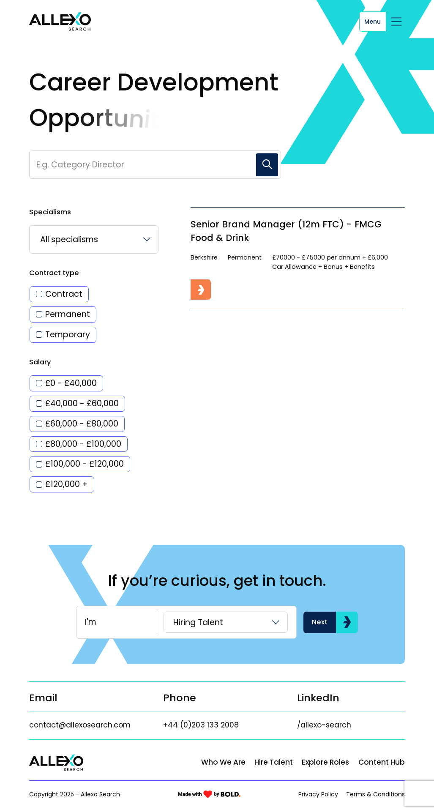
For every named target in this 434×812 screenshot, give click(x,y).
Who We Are (223, 762)
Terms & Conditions (375, 794)
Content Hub (381, 762)
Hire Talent (273, 762)
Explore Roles (325, 762)
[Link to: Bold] (209, 794)
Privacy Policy (318, 794)
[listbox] (93, 239)
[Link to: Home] (60, 21)
